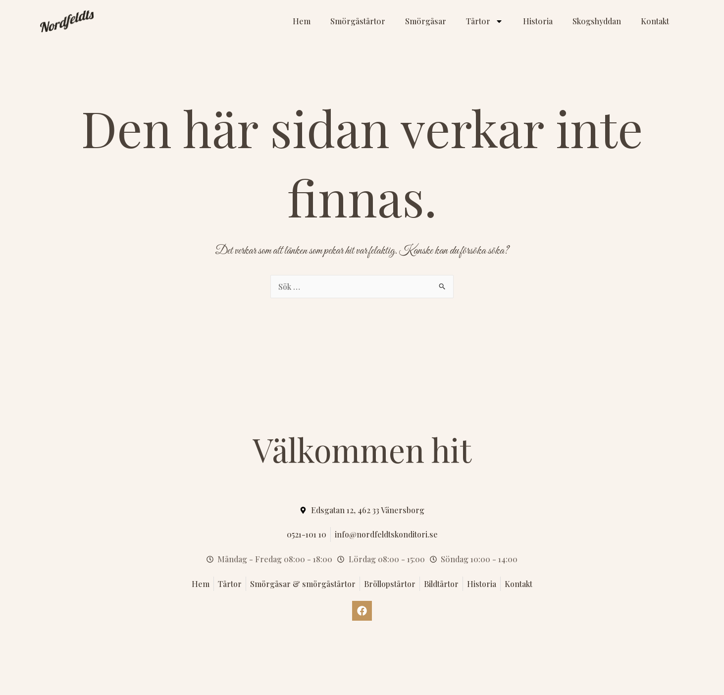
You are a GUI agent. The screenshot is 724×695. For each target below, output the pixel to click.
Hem (301, 21)
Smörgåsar (425, 21)
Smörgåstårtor (357, 21)
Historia (538, 21)
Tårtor (484, 21)
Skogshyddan (596, 21)
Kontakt (655, 21)
